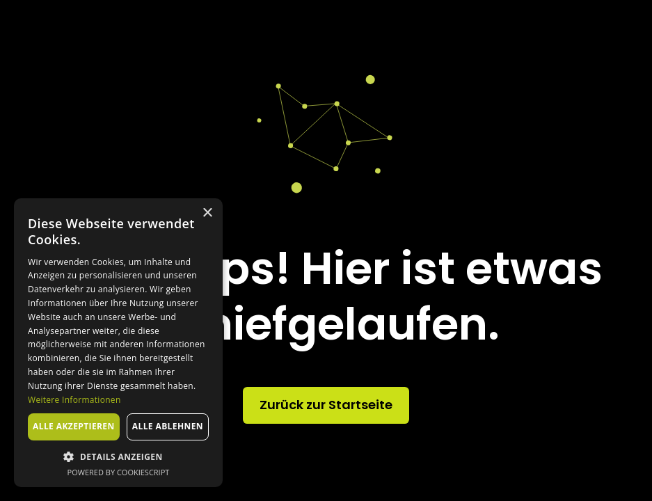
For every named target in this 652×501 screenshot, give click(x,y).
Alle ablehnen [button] (167, 426)
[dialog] (118, 342)
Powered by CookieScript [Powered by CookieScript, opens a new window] (118, 472)
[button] (118, 456)
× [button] (207, 213)
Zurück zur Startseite (326, 404)
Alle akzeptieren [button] (74, 426)
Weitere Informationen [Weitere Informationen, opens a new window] (74, 400)
